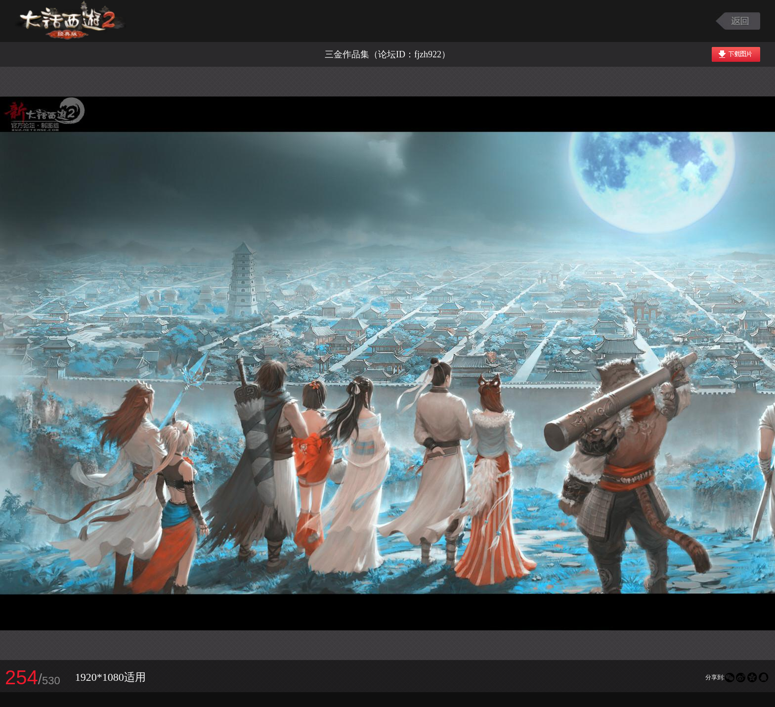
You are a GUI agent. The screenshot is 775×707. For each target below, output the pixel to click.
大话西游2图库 (70, 21)
